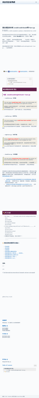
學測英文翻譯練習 (6, 330)
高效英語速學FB (13, 71)
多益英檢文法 (20, 30)
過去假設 (7, 248)
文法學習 (34, 30)
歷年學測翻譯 (5, 328)
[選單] (36, 2)
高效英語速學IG (24, 71)
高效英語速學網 (8, 2)
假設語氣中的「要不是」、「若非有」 (14, 253)
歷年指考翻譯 (5, 329)
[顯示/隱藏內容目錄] (29, 79)
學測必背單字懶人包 (6, 361)
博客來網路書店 (6, 176)
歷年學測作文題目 (6, 336)
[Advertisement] (19, 15)
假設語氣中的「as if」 (10, 258)
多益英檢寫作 (15, 30)
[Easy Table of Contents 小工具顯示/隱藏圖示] (35, 365)
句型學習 (10, 30)
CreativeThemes (20, 396)
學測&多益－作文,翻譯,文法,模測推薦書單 (11, 322)
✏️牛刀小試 (10, 84)
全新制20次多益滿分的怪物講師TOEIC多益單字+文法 (19, 184)
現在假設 (7, 246)
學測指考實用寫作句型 (28, 30)
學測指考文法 (6, 30)
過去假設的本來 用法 (12, 80)
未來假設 (7, 249)
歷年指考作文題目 (6, 337)
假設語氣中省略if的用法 (11, 251)
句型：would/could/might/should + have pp (18, 82)
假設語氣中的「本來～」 (11, 256)
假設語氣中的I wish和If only (11, 254)
